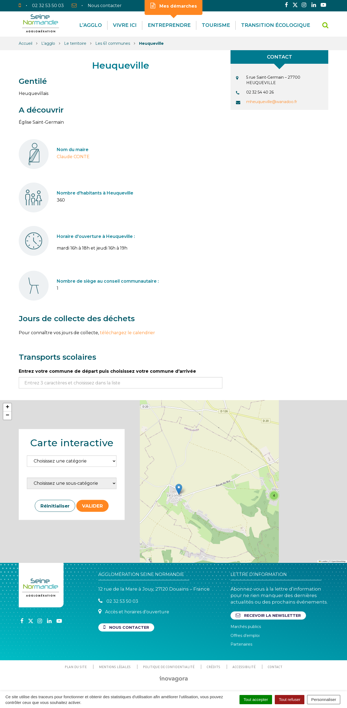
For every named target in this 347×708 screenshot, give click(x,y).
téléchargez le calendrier (127, 332)
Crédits (213, 667)
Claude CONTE (73, 156)
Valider (92, 505)
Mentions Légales (115, 667)
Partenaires (241, 644)
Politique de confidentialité (168, 667)
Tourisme (216, 25)
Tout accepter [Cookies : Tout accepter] (256, 699)
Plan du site (76, 667)
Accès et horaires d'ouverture (133, 611)
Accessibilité (243, 667)
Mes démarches (173, 6)
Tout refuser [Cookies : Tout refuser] (289, 699)
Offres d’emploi (245, 635)
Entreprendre (169, 25)
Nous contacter (126, 627)
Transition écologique (275, 25)
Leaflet (323, 561)
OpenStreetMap (338, 561)
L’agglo (90, 25)
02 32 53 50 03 (118, 601)
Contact (275, 667)
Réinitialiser (55, 505)
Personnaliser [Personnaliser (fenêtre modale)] (323, 699)
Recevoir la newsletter (268, 615)
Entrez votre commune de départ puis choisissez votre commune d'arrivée (107, 371)
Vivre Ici (125, 25)
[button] (178, 489)
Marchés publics (246, 626)
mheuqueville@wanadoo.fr (271, 101)
